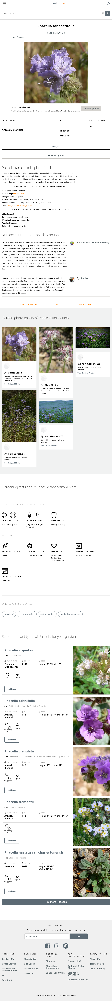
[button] (103, 13)
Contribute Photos (78, 979)
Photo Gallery (29, 305)
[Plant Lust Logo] (57, 3)
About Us (95, 959)
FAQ (4, 975)
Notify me (56, 147)
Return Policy (31, 968)
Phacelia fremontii (19, 802)
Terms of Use (97, 963)
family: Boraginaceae (70, 614)
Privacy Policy (97, 968)
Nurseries (29, 973)
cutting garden (26, 205)
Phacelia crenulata (19, 751)
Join (79, 936)
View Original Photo (12, 384)
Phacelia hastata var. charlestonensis (34, 852)
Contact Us (8, 959)
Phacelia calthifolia (19, 701)
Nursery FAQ (75, 961)
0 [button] (108, 2)
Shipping (51, 961)
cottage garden (13, 205)
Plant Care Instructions (52, 967)
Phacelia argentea (18, 650)
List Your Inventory (73, 973)
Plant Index (30, 959)
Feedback (7, 980)
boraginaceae (18, 193)
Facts (58, 305)
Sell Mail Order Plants (76, 967)
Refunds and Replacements (9, 969)
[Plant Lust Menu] (4, 3)
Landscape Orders (56, 972)
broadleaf (8, 614)
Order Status (9, 963)
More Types (85, 305)
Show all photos (91, 108)
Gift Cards (29, 963)
